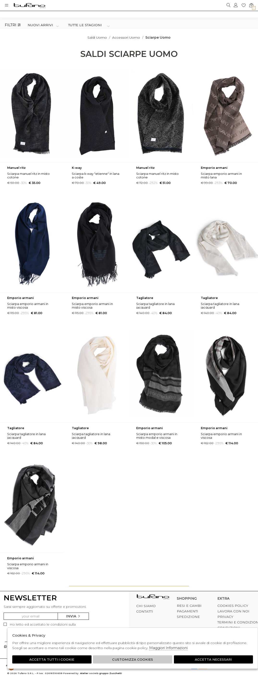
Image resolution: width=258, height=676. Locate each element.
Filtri (13, 25)
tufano (153, 598)
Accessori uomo (126, 37)
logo (29, 5)
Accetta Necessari (213, 659)
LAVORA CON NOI (233, 611)
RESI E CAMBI (189, 605)
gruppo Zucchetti (110, 673)
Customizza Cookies (133, 659)
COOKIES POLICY (232, 605)
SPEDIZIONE (188, 617)
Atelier (84, 673)
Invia (73, 616)
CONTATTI (144, 611)
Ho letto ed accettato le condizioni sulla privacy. (40, 626)
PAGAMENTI (187, 611)
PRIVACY (225, 617)
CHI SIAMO (146, 606)
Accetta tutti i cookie (52, 659)
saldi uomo (97, 37)
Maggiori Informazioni (168, 648)
